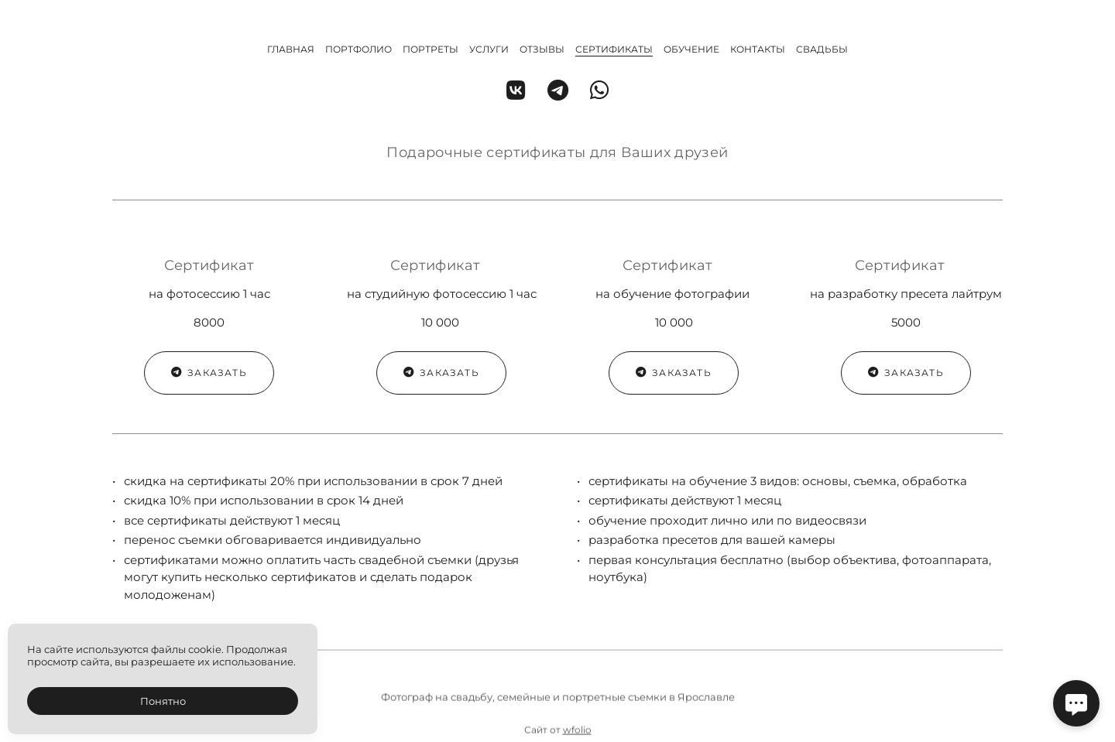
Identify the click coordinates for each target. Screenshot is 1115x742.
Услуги (489, 49)
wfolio (577, 735)
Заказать (209, 372)
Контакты (757, 49)
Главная (290, 49)
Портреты (430, 49)
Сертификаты (614, 49)
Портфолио (358, 49)
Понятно (163, 701)
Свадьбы (822, 49)
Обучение (691, 49)
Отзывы (542, 49)
